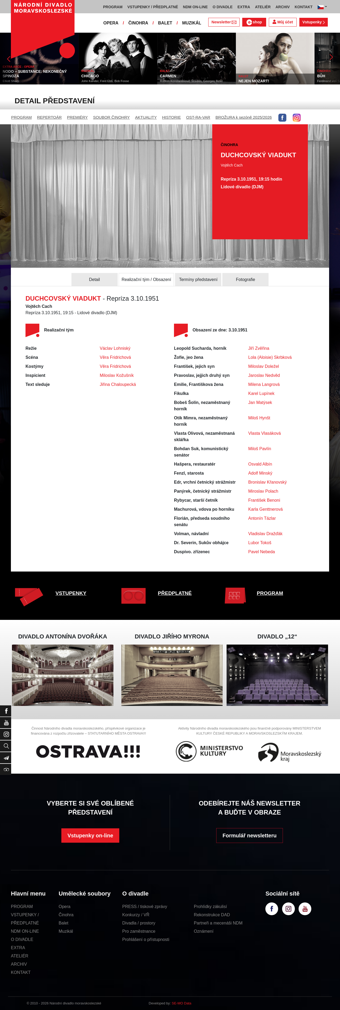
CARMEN (168, 76)
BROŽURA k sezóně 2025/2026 (243, 117)
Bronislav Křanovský (267, 482)
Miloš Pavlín (259, 448)
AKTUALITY (146, 117)
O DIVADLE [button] (223, 7)
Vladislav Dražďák (265, 533)
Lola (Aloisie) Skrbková (270, 357)
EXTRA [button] (243, 7)
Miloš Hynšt (259, 418)
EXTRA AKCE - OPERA (19, 66)
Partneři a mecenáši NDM (218, 923)
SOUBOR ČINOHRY (111, 117)
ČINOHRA (138, 23)
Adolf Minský (260, 473)
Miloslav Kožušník (117, 375)
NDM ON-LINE (25, 931)
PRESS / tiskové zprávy (144, 906)
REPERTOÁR (49, 117)
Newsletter (223, 22)
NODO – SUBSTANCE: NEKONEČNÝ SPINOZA (35, 73)
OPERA (110, 23)
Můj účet (283, 22)
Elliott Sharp (11, 81)
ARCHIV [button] (282, 7)
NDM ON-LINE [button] (195, 7)
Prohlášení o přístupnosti (145, 939)
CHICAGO (90, 76)
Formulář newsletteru (250, 835)
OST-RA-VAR (198, 117)
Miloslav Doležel (263, 366)
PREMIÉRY (77, 117)
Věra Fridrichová (115, 357)
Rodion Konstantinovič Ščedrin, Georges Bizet (191, 81)
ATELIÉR (19, 956)
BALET (165, 23)
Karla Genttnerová (265, 509)
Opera (64, 906)
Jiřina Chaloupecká (118, 384)
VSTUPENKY (71, 593)
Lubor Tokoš (259, 542)
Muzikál (66, 931)
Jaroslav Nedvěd (264, 375)
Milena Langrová (264, 384)
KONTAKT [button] (303, 7)
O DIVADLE (22, 939)
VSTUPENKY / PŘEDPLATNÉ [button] (153, 7)
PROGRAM (21, 117)
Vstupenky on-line (90, 835)
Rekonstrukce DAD (212, 915)
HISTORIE (171, 117)
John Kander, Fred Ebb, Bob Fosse (105, 81)
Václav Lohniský (115, 348)
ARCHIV (19, 964)
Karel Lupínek (261, 393)
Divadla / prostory (138, 923)
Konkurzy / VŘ (135, 915)
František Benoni (264, 500)
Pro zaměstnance (138, 931)
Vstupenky (313, 22)
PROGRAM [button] (112, 7)
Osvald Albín (260, 464)
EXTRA (18, 947)
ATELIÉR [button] (263, 7)
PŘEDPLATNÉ (175, 593)
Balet (63, 923)
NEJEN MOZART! (254, 81)
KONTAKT (21, 972)
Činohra (66, 915)
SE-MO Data (182, 1003)
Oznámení (204, 931)
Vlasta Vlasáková (264, 433)
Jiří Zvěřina (258, 348)
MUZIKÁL (191, 23)
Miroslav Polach (263, 491)
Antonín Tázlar (262, 518)
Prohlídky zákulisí (210, 906)
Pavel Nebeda (261, 551)
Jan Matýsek (260, 402)
